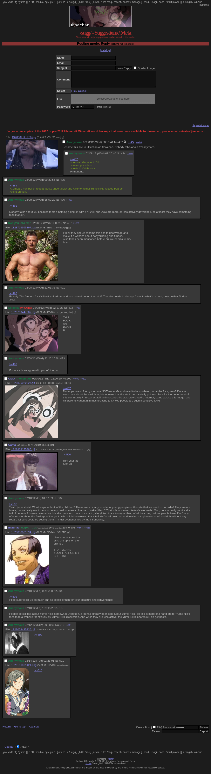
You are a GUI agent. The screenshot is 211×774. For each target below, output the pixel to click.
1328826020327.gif (23, 386)
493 (62, 361)
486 (62, 202)
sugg (73, 2)
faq (110, 2)
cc (64, 2)
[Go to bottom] (127, 44)
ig (51, 2)
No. (116, 145)
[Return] (115, 44)
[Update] (9, 749)
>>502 (83, 382)
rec (88, 2)
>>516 (87, 531)
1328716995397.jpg (23, 230)
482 (120, 145)
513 (60, 611)
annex (126, 2)
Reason (156, 734)
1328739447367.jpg (23, 315)
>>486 (139, 145)
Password (169, 730)
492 (70, 310)
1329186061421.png (23, 668)
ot (60, 2)
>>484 (131, 145)
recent (117, 2)
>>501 (76, 382)
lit (33, 2)
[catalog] (105, 50)
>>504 (80, 531)
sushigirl (187, 2)
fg (16, 2)
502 (60, 501)
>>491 (69, 203)
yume (22, 2)
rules (103, 2)
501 (52, 447)
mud (146, 2)
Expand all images (200, 128)
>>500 (76, 226)
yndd (10, 2)
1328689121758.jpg (24, 140)
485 (62, 182)
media (39, 2)
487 (69, 226)
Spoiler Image (146, 68)
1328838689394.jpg (23, 535)
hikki (81, 2)
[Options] (204, 4)
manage (136, 2)
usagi (154, 2)
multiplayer (173, 2)
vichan (111, 762)
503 (72, 530)
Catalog (34, 729)
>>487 (67, 391)
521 (61, 663)
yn (4, 2)
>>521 (69, 628)
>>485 (130, 157)
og (46, 2)
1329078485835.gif (23, 632)
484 (123, 156)
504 (60, 594)
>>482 (74, 162)
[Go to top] (19, 729)
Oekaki (82, 93)
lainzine (198, 2)
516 (62, 628)
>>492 (13, 367)
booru (162, 2)
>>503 (13, 599)
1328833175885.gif (23, 452)
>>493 (77, 311)
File (73, 93)
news (96, 2)
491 (62, 290)
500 (69, 381)
